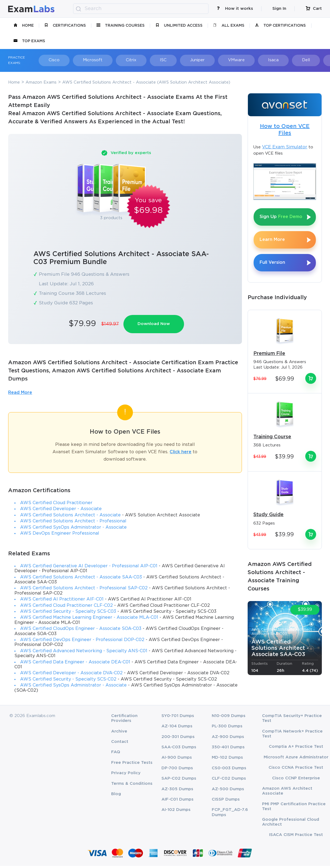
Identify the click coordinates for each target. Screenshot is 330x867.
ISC (147, 60)
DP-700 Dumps (177, 769)
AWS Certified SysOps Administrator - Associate (73, 528)
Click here (180, 453)
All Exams (228, 25)
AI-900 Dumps (176, 759)
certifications (65, 25)
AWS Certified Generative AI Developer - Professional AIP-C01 (88, 567)
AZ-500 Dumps (228, 790)
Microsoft (84, 60)
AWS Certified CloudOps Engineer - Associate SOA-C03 (80, 630)
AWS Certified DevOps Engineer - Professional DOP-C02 (82, 641)
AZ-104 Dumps (176, 727)
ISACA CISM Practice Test (296, 836)
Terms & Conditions (131, 784)
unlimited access (179, 25)
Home (24, 25)
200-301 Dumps (178, 738)
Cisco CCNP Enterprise (296, 779)
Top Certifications (280, 25)
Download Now (156, 324)
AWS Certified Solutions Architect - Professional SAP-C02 (84, 589)
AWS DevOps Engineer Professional (59, 534)
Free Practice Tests (131, 763)
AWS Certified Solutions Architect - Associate (70, 516)
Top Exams (29, 41)
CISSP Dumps (226, 800)
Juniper (177, 60)
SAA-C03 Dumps (178, 748)
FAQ (115, 753)
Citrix (119, 60)
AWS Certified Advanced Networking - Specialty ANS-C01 (83, 652)
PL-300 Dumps (227, 727)
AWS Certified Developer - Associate (61, 510)
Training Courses (120, 25)
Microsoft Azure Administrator (296, 758)
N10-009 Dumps (228, 717)
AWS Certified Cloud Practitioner (56, 504)
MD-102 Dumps (227, 759)
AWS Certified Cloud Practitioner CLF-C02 (66, 607)
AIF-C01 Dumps (177, 800)
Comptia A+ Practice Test (296, 748)
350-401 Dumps (228, 748)
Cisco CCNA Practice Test (296, 768)
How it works (235, 8)
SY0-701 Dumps (177, 717)
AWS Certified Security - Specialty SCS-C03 (68, 613)
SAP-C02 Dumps (178, 779)
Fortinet (306, 60)
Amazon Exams (41, 82)
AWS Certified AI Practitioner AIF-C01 (62, 600)
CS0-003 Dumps (229, 769)
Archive (119, 732)
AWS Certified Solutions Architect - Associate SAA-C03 (81, 578)
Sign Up (281, 217)
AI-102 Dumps (176, 811)
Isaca (246, 60)
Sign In (279, 8)
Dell (275, 60)
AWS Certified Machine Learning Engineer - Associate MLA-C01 (89, 619)
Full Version (272, 263)
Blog (116, 795)
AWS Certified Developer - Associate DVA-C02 (71, 674)
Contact (119, 743)
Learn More (272, 240)
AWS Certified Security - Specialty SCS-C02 (68, 680)
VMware (212, 60)
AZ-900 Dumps (228, 738)
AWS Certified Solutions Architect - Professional (73, 522)
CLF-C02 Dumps (229, 779)
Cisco (49, 60)
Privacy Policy (126, 774)
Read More (20, 394)
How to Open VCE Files (285, 130)
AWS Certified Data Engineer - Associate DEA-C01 (75, 663)
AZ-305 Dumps (177, 790)
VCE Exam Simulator (284, 147)
